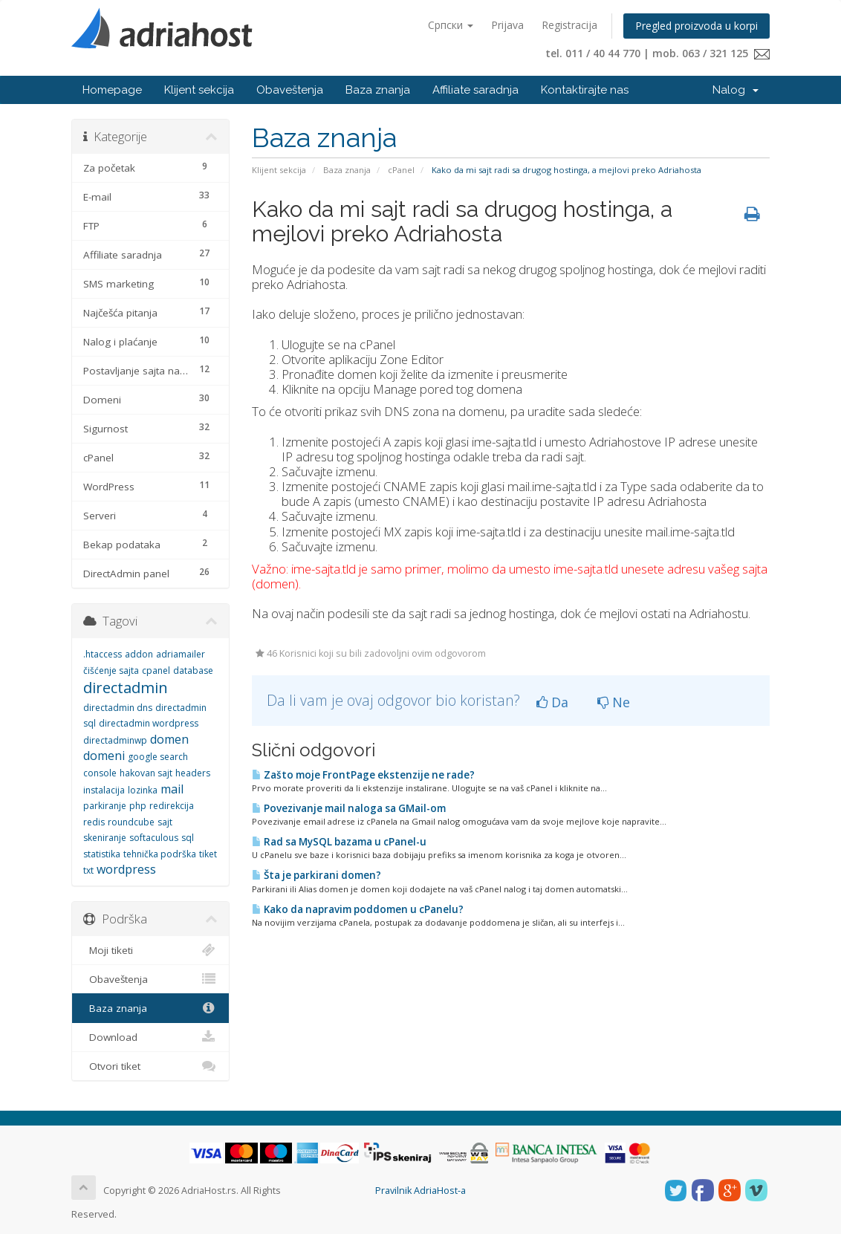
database (193, 670)
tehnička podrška (159, 854)
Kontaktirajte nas (585, 90)
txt (88, 870)
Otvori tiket (150, 1066)
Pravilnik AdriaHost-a (420, 1190)
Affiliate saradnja (475, 90)
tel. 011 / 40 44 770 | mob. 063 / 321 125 (657, 53)
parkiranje (104, 805)
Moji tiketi (150, 950)
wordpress (126, 869)
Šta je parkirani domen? (316, 875)
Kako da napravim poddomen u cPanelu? (358, 909)
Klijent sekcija (199, 90)
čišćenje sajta (111, 670)
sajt (165, 822)
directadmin (125, 688)
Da (552, 702)
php (137, 805)
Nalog (735, 90)
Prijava (507, 25)
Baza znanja (377, 90)
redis (94, 822)
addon (139, 654)
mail (172, 789)
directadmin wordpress (148, 723)
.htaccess (102, 654)
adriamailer (180, 654)
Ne (613, 702)
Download (150, 1037)
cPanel (401, 169)
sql (187, 837)
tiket (208, 854)
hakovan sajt (146, 773)
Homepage (112, 90)
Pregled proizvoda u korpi (696, 26)
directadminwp (115, 740)
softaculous (153, 837)
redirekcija (171, 805)
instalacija (104, 790)
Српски (450, 25)
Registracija (569, 25)
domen (169, 739)
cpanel (156, 670)
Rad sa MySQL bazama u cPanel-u (339, 841)
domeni (104, 755)
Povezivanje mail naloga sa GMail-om (349, 808)
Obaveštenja (289, 90)
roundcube (131, 822)
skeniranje (104, 837)
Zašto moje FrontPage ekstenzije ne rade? (363, 775)
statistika (101, 854)
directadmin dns (117, 707)
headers (192, 773)
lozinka (143, 790)
